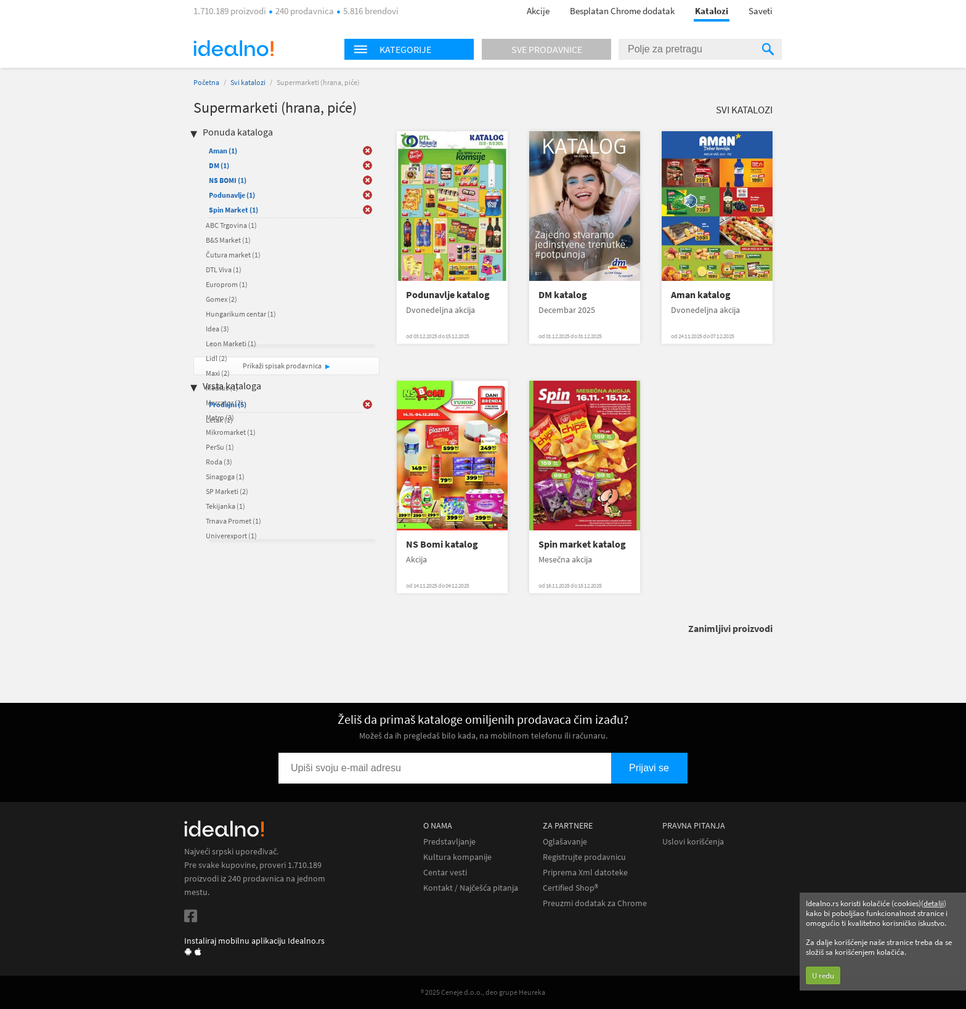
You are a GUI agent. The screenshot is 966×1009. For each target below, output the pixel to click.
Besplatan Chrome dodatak (622, 11)
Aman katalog (701, 295)
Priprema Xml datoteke (585, 872)
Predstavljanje (449, 842)
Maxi (218, 373)
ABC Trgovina (231, 225)
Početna (206, 82)
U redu (823, 975)
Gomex (221, 299)
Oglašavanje (565, 842)
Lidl (216, 358)
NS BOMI (227, 180)
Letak (219, 419)
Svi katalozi (248, 82)
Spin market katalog (582, 544)
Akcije (538, 11)
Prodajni (227, 404)
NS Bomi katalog (442, 544)
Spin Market (233, 209)
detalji (933, 903)
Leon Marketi (231, 343)
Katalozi (711, 11)
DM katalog (562, 295)
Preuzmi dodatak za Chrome (595, 903)
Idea (217, 328)
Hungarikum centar (241, 313)
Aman (223, 150)
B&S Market (228, 240)
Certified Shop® (570, 888)
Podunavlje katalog (448, 295)
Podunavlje (232, 195)
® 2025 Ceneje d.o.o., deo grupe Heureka (483, 992)
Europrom (227, 284)
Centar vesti (445, 872)
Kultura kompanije (457, 857)
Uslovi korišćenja (693, 842)
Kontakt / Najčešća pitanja (470, 888)
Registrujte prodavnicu (584, 857)
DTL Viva (224, 269)
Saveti (761, 11)
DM (219, 165)
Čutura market (233, 254)
